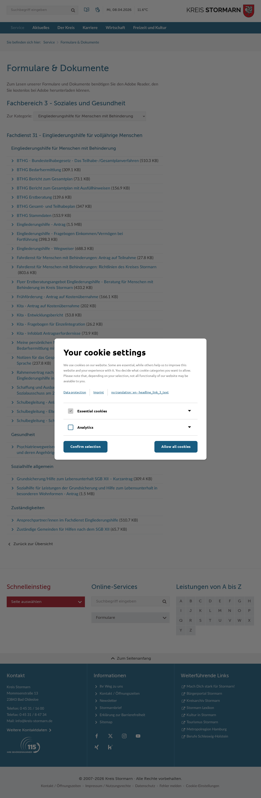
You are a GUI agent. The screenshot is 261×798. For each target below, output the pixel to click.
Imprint (98, 392)
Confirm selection (85, 446)
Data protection (74, 392)
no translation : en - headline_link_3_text (140, 392)
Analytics (85, 427)
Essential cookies (92, 411)
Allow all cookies (176, 446)
